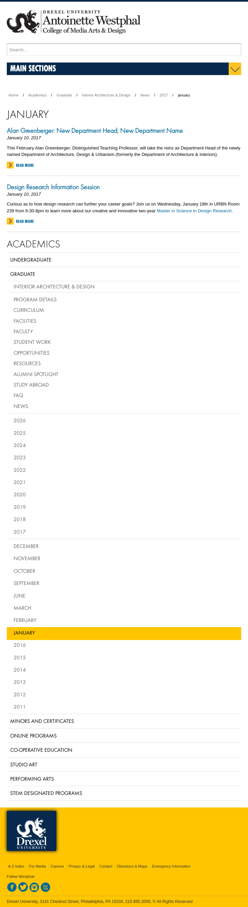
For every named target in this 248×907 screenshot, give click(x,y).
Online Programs (33, 735)
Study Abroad (31, 384)
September (26, 583)
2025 (20, 432)
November (27, 558)
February (25, 620)
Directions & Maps (132, 866)
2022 (20, 469)
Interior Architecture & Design (106, 95)
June (19, 595)
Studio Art (23, 764)
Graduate (64, 95)
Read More (25, 165)
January (24, 632)
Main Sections (33, 68)
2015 (20, 657)
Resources (27, 363)
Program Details (35, 299)
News (145, 95)
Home (13, 95)
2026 (20, 420)
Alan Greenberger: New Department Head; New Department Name (95, 130)
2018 (20, 519)
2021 (20, 482)
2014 (20, 669)
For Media (37, 866)
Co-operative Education (41, 749)
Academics (37, 95)
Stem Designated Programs (46, 792)
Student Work (32, 341)
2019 (20, 506)
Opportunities (32, 352)
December (26, 546)
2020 (20, 494)
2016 (20, 644)
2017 (163, 95)
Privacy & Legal (82, 866)
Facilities (25, 320)
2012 (20, 694)
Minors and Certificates (42, 720)
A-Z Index (16, 866)
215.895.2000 (137, 901)
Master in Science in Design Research (194, 210)
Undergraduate (31, 259)
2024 (20, 445)
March (22, 607)
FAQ (18, 395)
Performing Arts (32, 778)
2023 (20, 457)
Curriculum (29, 309)
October (24, 570)
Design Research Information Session (53, 187)
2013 (20, 681)
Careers (57, 866)
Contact (105, 866)
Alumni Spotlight (36, 374)
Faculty (23, 331)
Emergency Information (171, 866)
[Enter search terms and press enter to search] (124, 49)
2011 (20, 706)
